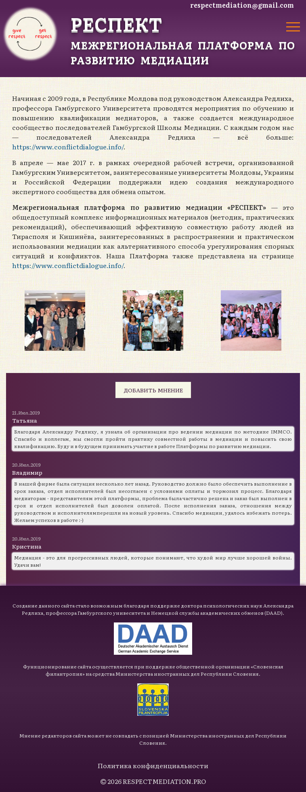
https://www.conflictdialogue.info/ (68, 146)
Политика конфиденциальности (153, 765)
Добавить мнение (153, 390)
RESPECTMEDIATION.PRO (164, 781)
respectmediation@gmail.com (242, 5)
